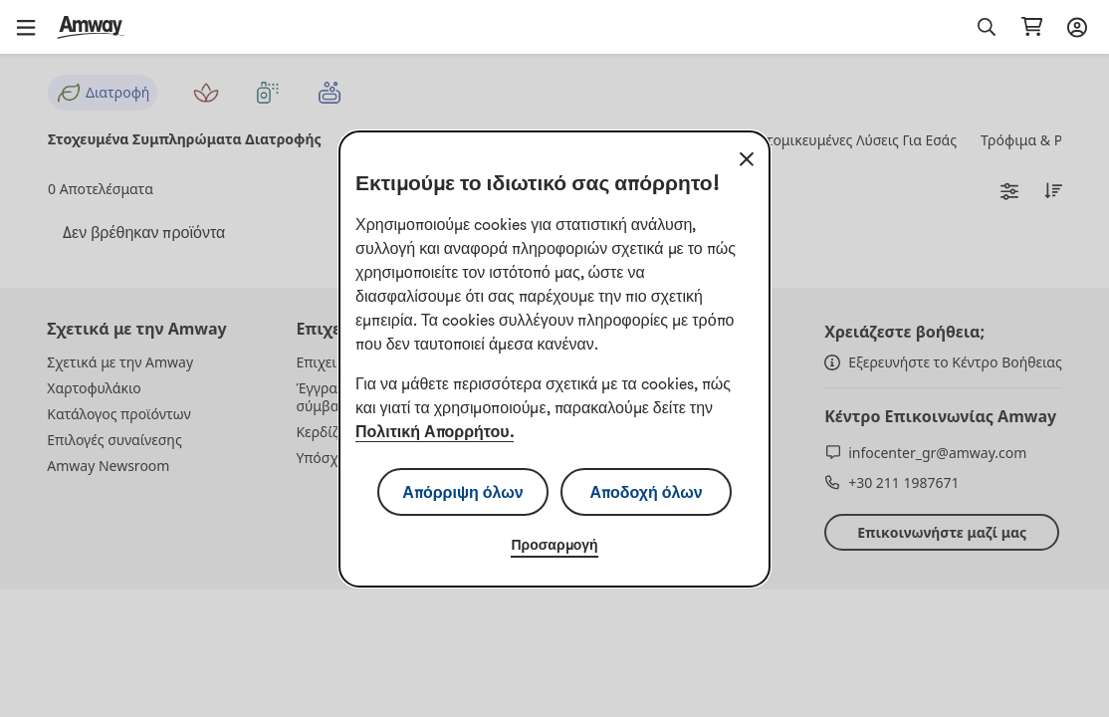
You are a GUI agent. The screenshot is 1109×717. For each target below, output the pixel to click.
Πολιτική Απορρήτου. (434, 431)
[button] (33, 27)
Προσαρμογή (554, 545)
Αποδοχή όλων (645, 492)
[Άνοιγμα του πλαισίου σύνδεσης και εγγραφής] (1074, 27)
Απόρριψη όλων (462, 492)
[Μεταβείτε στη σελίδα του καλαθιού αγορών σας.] (1031, 27)
